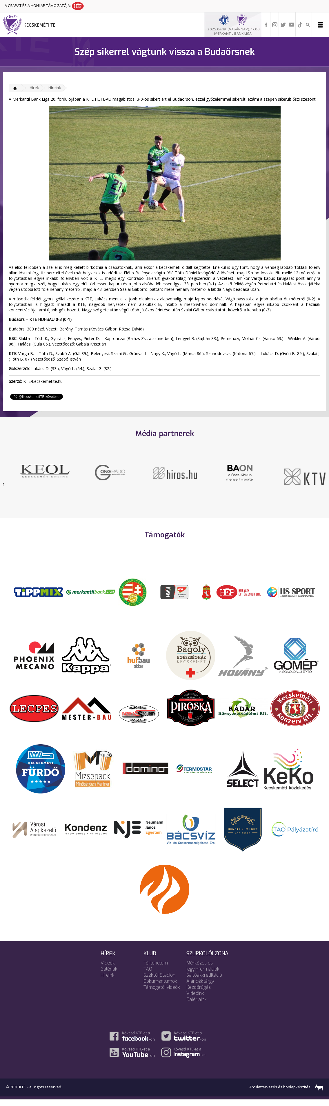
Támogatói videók (161, 994)
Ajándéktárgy (200, 987)
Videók (108, 969)
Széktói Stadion (159, 981)
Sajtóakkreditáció (204, 981)
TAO (147, 975)
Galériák (109, 975)
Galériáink (196, 1006)
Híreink (54, 87)
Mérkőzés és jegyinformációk (202, 972)
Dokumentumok (160, 987)
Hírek (34, 87)
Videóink (195, 1000)
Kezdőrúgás (198, 994)
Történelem (155, 969)
